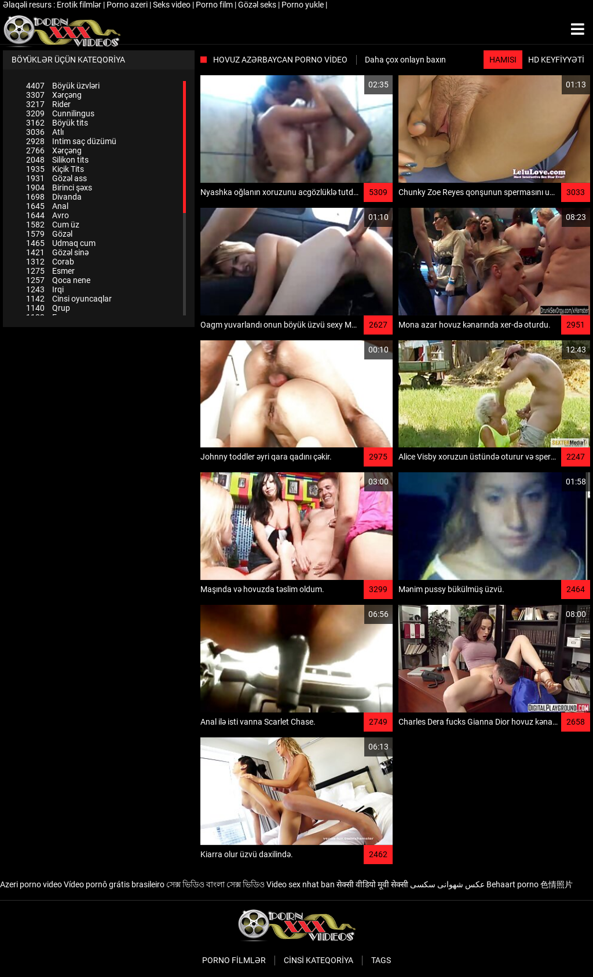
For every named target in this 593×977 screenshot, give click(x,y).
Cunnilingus (60, 113)
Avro (47, 215)
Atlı (45, 132)
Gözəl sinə (57, 252)
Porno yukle (303, 4)
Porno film (215, 4)
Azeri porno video (31, 884)
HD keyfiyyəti (556, 59)
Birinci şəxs (59, 187)
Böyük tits (57, 122)
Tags (381, 960)
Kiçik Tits (55, 169)
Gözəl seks (258, 4)
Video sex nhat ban (300, 884)
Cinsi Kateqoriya (318, 960)
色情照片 (556, 884)
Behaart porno (512, 884)
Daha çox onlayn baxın (405, 59)
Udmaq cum (61, 243)
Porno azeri (128, 4)
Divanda (54, 196)
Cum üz (52, 224)
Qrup (48, 308)
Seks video (172, 4)
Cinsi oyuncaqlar (69, 298)
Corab (50, 261)
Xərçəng (54, 95)
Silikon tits (57, 159)
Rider (48, 104)
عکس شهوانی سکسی (447, 884)
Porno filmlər (234, 960)
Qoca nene (58, 280)
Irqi (45, 289)
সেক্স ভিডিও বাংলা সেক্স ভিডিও (215, 884)
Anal (47, 206)
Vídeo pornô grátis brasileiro (114, 884)
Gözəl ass (56, 178)
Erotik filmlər (80, 4)
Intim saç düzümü (71, 141)
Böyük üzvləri (63, 85)
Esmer (50, 271)
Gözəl (49, 233)
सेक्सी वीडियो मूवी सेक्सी (372, 884)
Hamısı (503, 59)
